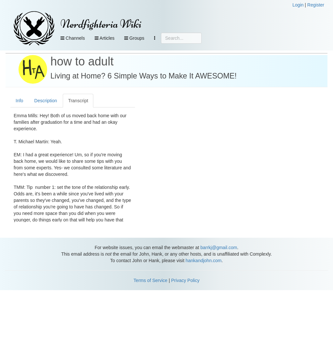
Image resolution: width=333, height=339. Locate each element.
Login (297, 4)
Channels (72, 38)
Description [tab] (45, 100)
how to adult (81, 61)
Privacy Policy (185, 280)
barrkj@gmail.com (218, 247)
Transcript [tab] (78, 100)
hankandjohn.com (204, 260)
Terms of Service (150, 280)
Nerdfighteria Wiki (100, 24)
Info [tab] (19, 100)
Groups (134, 38)
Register (315, 4)
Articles (104, 38)
